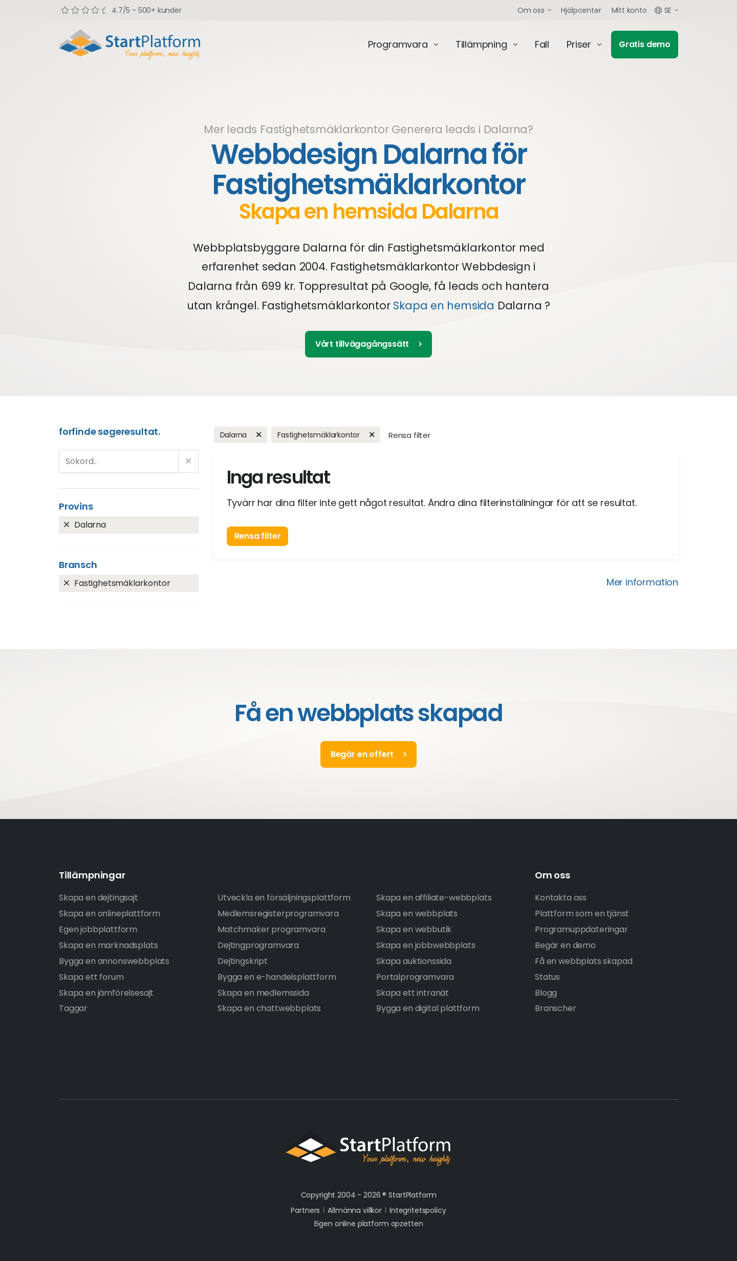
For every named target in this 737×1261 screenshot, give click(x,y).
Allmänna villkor (355, 1210)
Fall (542, 44)
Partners (305, 1210)
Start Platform (153, 44)
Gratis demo (644, 44)
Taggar (73, 1008)
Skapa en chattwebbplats (269, 1008)
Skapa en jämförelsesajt (106, 993)
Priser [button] (579, 44)
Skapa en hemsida (443, 305)
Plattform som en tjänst (582, 913)
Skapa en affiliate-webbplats (434, 897)
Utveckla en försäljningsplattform (284, 897)
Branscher (555, 1008)
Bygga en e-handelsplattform (277, 977)
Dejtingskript (243, 961)
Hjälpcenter (581, 10)
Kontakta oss (561, 897)
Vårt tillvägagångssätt (362, 344)
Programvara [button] (398, 44)
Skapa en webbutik (413, 929)
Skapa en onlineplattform (109, 913)
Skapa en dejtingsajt (98, 897)
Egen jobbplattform (98, 929)
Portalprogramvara (415, 977)
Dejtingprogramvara (258, 945)
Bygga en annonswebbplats (114, 961)
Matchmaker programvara (271, 929)
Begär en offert (362, 754)
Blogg (546, 993)
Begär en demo (565, 945)
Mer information (642, 582)
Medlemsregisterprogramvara (278, 913)
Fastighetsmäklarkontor (122, 583)
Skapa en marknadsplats (108, 945)
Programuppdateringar (581, 929)
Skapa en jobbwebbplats (425, 945)
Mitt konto (629, 10)
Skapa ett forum (91, 977)
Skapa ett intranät (412, 993)
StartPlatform (368, 1148)
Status (547, 977)
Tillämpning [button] (481, 44)
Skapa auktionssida (413, 961)
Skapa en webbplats (417, 913)
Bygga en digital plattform (428, 1008)
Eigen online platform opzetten (368, 1223)
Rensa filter (409, 435)
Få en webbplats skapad (583, 961)
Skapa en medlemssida (263, 993)
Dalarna (90, 525)
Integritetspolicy (417, 1210)
